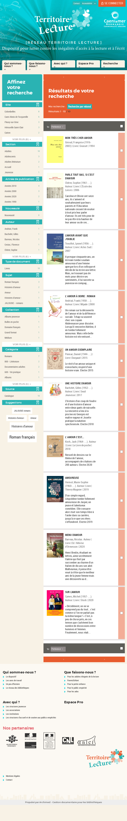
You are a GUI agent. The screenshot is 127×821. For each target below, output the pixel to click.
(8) (22, 139)
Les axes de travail (14, 696)
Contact (9, 795)
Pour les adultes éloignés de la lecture (83, 692)
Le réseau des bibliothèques (17, 703)
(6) (22, 256)
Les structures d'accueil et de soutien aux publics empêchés (31, 733)
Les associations (13, 726)
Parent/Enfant (73, 696)
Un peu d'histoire (13, 700)
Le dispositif (11, 692)
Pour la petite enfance (76, 700)
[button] (14, 65)
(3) (22, 384)
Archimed (44, 818)
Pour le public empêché (77, 703)
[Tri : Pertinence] (58, 126)
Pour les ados (73, 707)
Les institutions (12, 729)
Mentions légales (13, 791)
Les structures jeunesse (16, 722)
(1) (22, 344)
